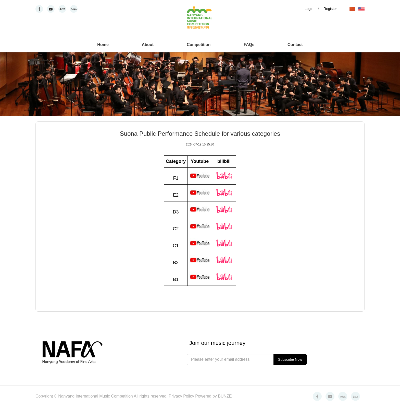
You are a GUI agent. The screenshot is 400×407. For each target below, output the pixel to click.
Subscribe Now (290, 359)
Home (102, 44)
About (148, 44)
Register (330, 9)
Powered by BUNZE (213, 396)
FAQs (249, 44)
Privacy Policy (182, 396)
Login (309, 9)
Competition (198, 44)
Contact (295, 44)
